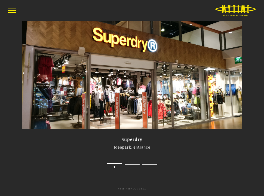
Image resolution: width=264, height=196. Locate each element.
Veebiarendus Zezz (132, 188)
